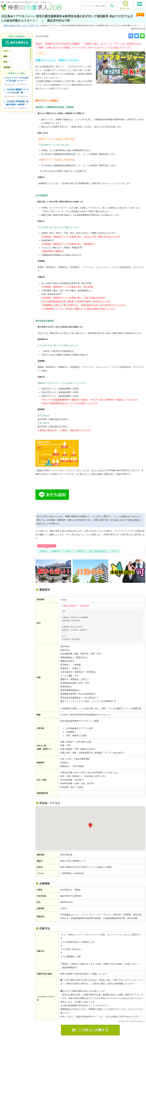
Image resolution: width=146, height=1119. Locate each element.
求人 (37, 25)
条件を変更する (16, 42)
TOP (18, 25)
